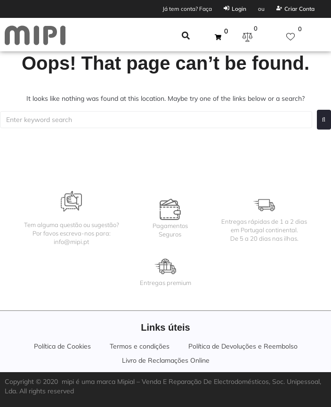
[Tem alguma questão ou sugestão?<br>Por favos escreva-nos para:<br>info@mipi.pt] (71, 201)
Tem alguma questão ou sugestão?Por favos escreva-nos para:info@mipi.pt (71, 233)
